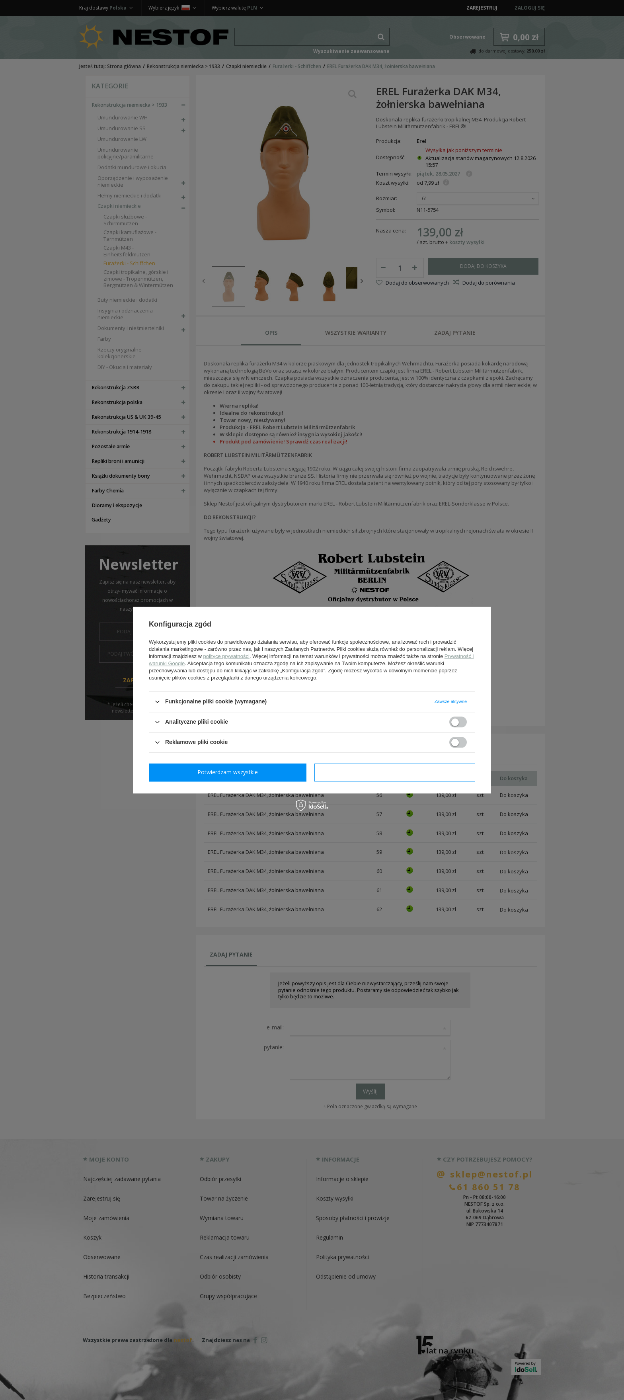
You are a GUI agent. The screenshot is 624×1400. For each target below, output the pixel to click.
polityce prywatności (226, 656)
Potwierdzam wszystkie (396, 772)
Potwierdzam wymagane (229, 772)
